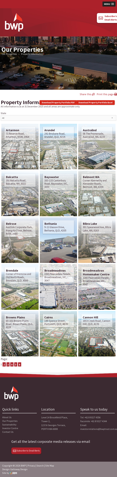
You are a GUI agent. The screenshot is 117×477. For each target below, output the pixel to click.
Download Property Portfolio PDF (58, 102)
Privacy (31, 465)
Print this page (107, 94)
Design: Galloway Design (14, 469)
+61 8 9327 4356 (92, 417)
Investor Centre (10, 428)
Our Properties (10, 421)
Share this (87, 94)
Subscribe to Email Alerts (26, 450)
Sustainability (9, 424)
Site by (9, 473)
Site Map (49, 465)
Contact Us (7, 432)
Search (40, 465)
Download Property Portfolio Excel (95, 102)
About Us (7, 417)
